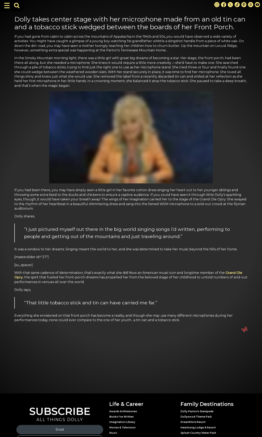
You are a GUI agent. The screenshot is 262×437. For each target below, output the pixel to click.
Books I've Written (121, 416)
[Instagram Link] (216, 4)
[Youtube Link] (257, 4)
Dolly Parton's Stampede (197, 411)
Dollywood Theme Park (196, 416)
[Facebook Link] (223, 4)
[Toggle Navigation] (7, 5)
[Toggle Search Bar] (17, 5)
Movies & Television (122, 427)
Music (113, 432)
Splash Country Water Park (198, 432)
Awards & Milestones (123, 411)
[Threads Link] (250, 4)
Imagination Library (122, 421)
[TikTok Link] (237, 4)
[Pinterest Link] (243, 4)
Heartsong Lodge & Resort (198, 427)
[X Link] (230, 4)
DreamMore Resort (193, 421)
